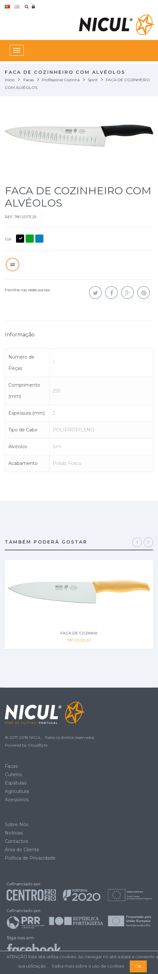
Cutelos (13, 774)
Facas (11, 766)
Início (9, 79)
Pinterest (143, 292)
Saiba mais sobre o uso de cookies (88, 966)
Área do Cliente (22, 850)
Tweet (95, 292)
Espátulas (15, 783)
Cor (9, 238)
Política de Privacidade (30, 858)
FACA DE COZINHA (79, 633)
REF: (9, 216)
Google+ (127, 292)
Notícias (14, 833)
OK (138, 966)
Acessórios (17, 800)
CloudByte (38, 745)
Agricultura (17, 791)
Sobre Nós (16, 824)
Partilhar (111, 292)
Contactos (16, 841)
